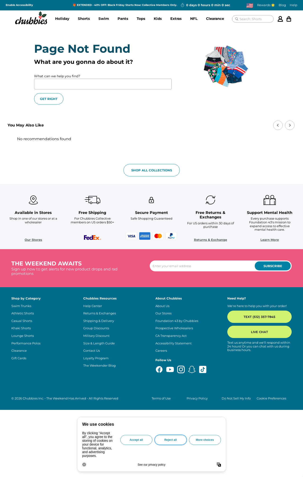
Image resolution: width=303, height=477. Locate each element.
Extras (176, 18)
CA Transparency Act (171, 336)
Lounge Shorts (22, 336)
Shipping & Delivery (98, 321)
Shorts (84, 18)
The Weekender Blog (99, 365)
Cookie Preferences (271, 398)
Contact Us (91, 350)
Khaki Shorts (21, 328)
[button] (62, 18)
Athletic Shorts (22, 313)
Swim (103, 18)
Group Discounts (96, 328)
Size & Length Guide (99, 343)
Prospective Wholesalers (174, 328)
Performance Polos (25, 343)
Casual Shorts (21, 321)
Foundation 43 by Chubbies (176, 321)
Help (293, 5)
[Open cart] (289, 19)
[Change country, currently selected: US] (249, 5)
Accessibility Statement (173, 343)
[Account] (280, 19)
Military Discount (96, 336)
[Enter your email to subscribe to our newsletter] (221, 265)
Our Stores (33, 240)
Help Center (92, 306)
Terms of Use (161, 398)
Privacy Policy (197, 398)
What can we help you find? (57, 76)
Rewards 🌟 (266, 5)
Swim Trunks (21, 306)
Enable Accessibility (19, 5)
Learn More (269, 240)
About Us (162, 306)
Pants (123, 18)
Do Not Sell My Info (236, 398)
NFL (194, 18)
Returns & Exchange (210, 240)
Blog (282, 5)
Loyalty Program (96, 358)
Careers (161, 350)
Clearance (215, 18)
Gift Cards (18, 358)
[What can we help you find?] (103, 84)
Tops (141, 18)
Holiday (62, 18)
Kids (158, 18)
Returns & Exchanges (99, 313)
